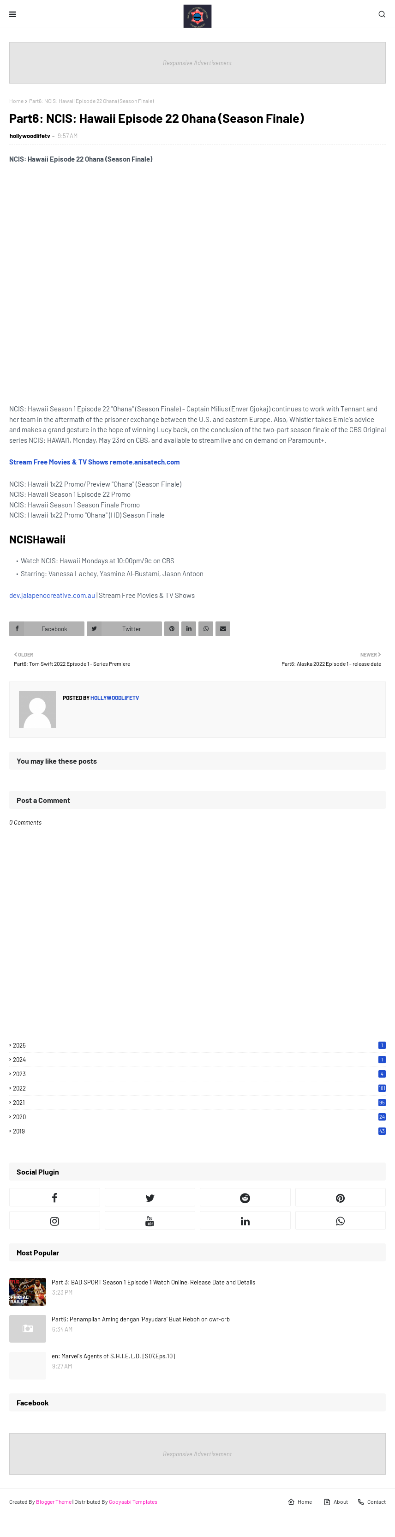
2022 (199, 1088)
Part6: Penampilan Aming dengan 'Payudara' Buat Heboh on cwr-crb (141, 1319)
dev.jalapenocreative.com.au (52, 595)
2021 (199, 1102)
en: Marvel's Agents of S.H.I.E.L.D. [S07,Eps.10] (113, 1356)
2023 (199, 1074)
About (335, 1502)
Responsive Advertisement (197, 62)
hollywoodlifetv (30, 135)
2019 (199, 1131)
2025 (199, 1045)
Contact (371, 1502)
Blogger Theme (54, 1501)
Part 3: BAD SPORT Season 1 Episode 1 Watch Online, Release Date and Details (153, 1282)
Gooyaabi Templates (133, 1501)
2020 (199, 1117)
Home (16, 100)
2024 (199, 1059)
